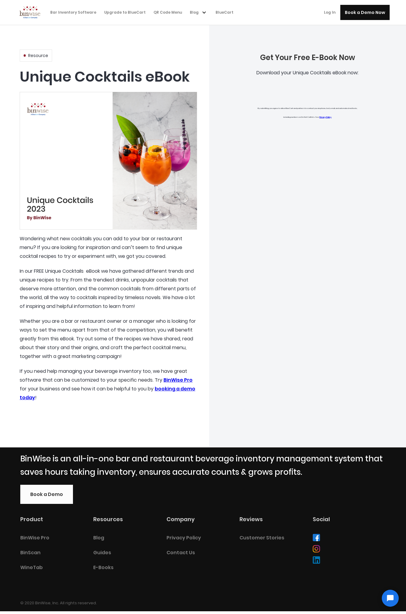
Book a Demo (46, 494)
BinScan (30, 552)
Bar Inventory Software (73, 12)
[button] (200, 12)
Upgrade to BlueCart (125, 12)
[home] (31, 12)
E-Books (103, 567)
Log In (329, 12)
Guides (102, 552)
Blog (98, 537)
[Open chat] (390, 598)
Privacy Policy (325, 117)
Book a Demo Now (365, 12)
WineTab (31, 567)
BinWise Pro (178, 379)
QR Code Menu (167, 12)
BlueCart (224, 12)
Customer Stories (261, 537)
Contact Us (181, 552)
